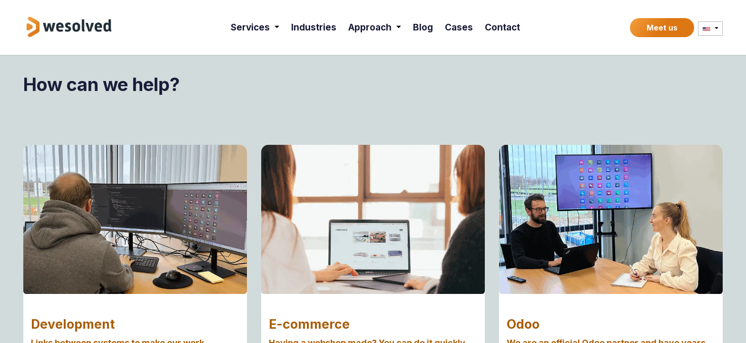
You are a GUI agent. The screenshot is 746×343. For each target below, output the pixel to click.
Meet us (662, 27)
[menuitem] (256, 27)
